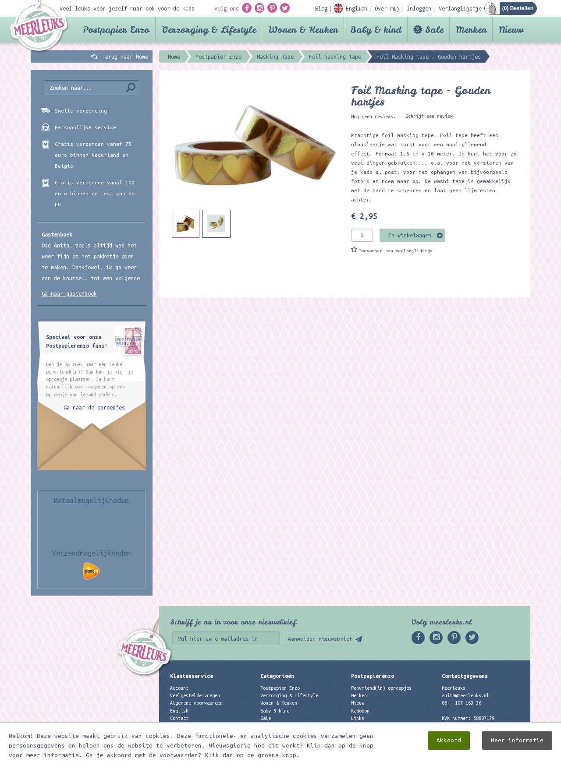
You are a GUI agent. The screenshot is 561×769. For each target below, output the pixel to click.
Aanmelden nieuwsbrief (320, 639)
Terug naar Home (123, 56)
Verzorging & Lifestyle (209, 29)
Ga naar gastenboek (69, 293)
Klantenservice (191, 676)
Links (357, 718)
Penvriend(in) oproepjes (381, 688)
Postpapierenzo (372, 676)
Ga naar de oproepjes (94, 407)
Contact (179, 718)
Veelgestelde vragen (195, 695)
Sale (434, 29)
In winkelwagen (409, 235)
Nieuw (511, 29)
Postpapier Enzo (116, 29)
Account (179, 688)
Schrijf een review (429, 116)
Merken (471, 29)
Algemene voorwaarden (196, 703)
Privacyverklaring (192, 725)
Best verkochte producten (291, 733)
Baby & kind (375, 29)
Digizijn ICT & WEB (499, 760)
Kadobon (360, 710)
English (179, 710)
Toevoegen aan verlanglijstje (396, 250)
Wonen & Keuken (303, 29)
